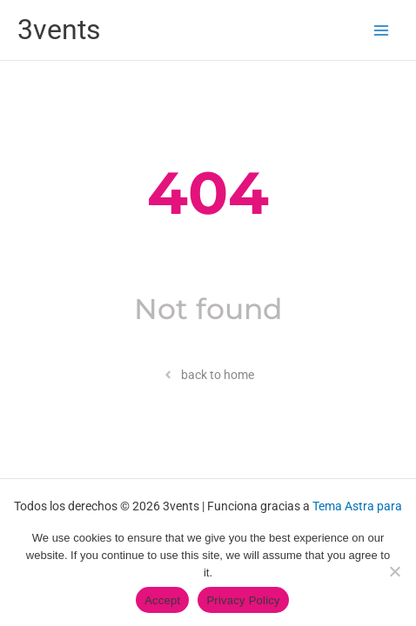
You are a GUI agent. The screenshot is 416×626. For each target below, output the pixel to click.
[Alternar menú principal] (382, 30)
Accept (162, 600)
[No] (394, 571)
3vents (59, 29)
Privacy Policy (242, 600)
